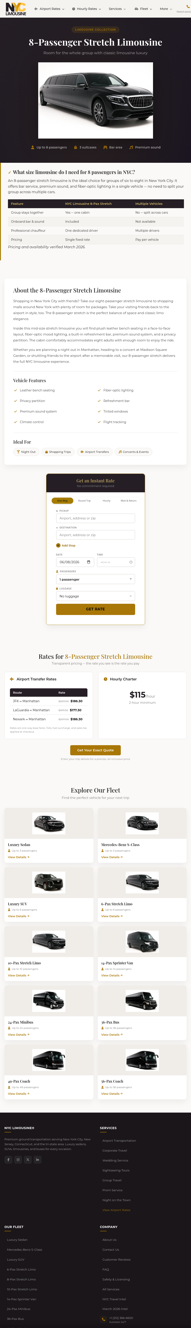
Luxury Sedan (16, 1213)
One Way (62, 500)
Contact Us (110, 1220)
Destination (66, 527)
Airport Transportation (118, 1139)
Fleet (143, 9)
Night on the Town (115, 1180)
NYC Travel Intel (113, 1254)
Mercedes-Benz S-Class (23, 1220)
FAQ (105, 1233)
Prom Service (111, 1173)
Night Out (26, 452)
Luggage (64, 588)
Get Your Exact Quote (95, 750)
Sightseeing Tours (115, 1159)
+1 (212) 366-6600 (121, 1268)
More (166, 9)
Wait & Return (129, 500)
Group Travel (111, 1166)
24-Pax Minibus (18, 1261)
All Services (110, 1247)
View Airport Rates (115, 1187)
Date (59, 554)
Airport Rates (49, 9)
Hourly (106, 500)
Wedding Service (114, 1153)
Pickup (62, 510)
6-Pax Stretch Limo (20, 1233)
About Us (109, 1213)
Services (117, 9)
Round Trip (84, 500)
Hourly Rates (86, 9)
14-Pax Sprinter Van (21, 1254)
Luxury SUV (15, 1227)
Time (100, 554)
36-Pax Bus (15, 1267)
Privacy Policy (13, 1313)
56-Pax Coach (16, 1281)
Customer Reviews (115, 1227)
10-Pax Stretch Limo (21, 1247)
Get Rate (95, 609)
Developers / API (93, 1313)
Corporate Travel (114, 1146)
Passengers (66, 571)
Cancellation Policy (65, 1313)
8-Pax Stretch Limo (20, 1240)
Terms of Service (38, 1313)
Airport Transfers (95, 452)
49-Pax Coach (16, 1274)
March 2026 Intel (114, 1261)
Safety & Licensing (115, 1240)
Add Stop (66, 545)
